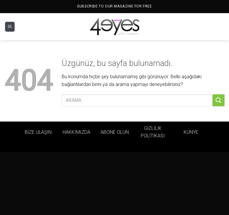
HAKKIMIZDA (76, 132)
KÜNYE (191, 132)
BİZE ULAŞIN (38, 132)
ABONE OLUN (114, 132)
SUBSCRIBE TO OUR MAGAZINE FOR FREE (114, 6)
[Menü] (10, 27)
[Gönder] (219, 100)
